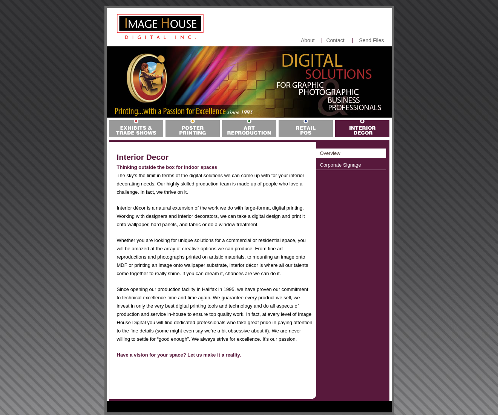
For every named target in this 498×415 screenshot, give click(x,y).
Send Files (371, 40)
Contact (335, 40)
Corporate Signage (340, 165)
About (308, 40)
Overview (330, 153)
